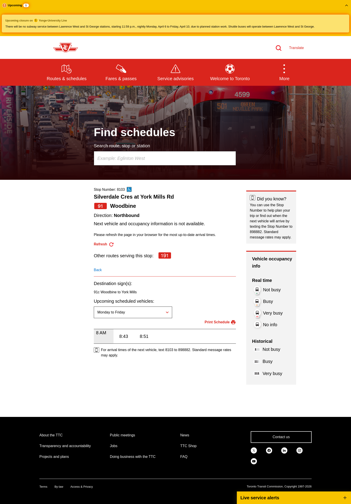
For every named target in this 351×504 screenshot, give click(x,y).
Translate (296, 48)
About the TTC (51, 435)
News (184, 435)
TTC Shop (188, 446)
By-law (58, 486)
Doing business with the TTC (133, 457)
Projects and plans (54, 457)
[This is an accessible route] (129, 189)
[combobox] (165, 158)
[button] (175, 18)
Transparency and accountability (65, 446)
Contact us (281, 437)
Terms (43, 486)
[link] (254, 450)
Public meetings (122, 435)
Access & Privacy (81, 486)
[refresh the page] (104, 244)
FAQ (183, 457)
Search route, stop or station (122, 145)
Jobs (114, 446)
